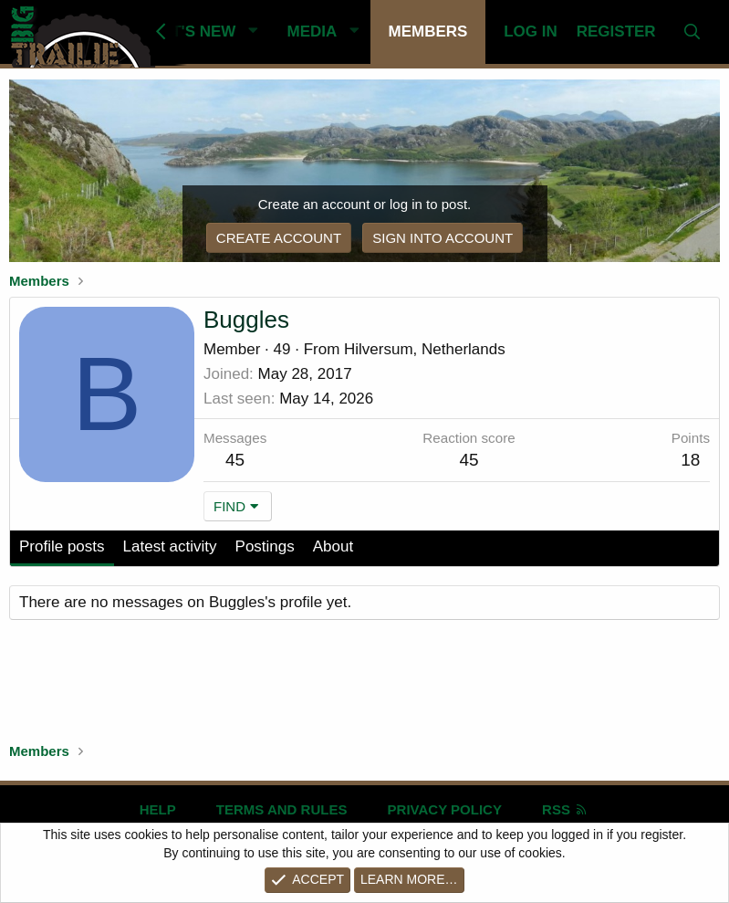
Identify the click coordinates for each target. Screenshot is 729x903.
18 (690, 459)
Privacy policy (445, 809)
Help (158, 809)
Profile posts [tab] (62, 546)
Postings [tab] (265, 546)
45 (235, 459)
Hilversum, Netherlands (424, 349)
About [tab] (333, 546)
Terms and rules (282, 809)
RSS (565, 809)
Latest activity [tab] (170, 546)
